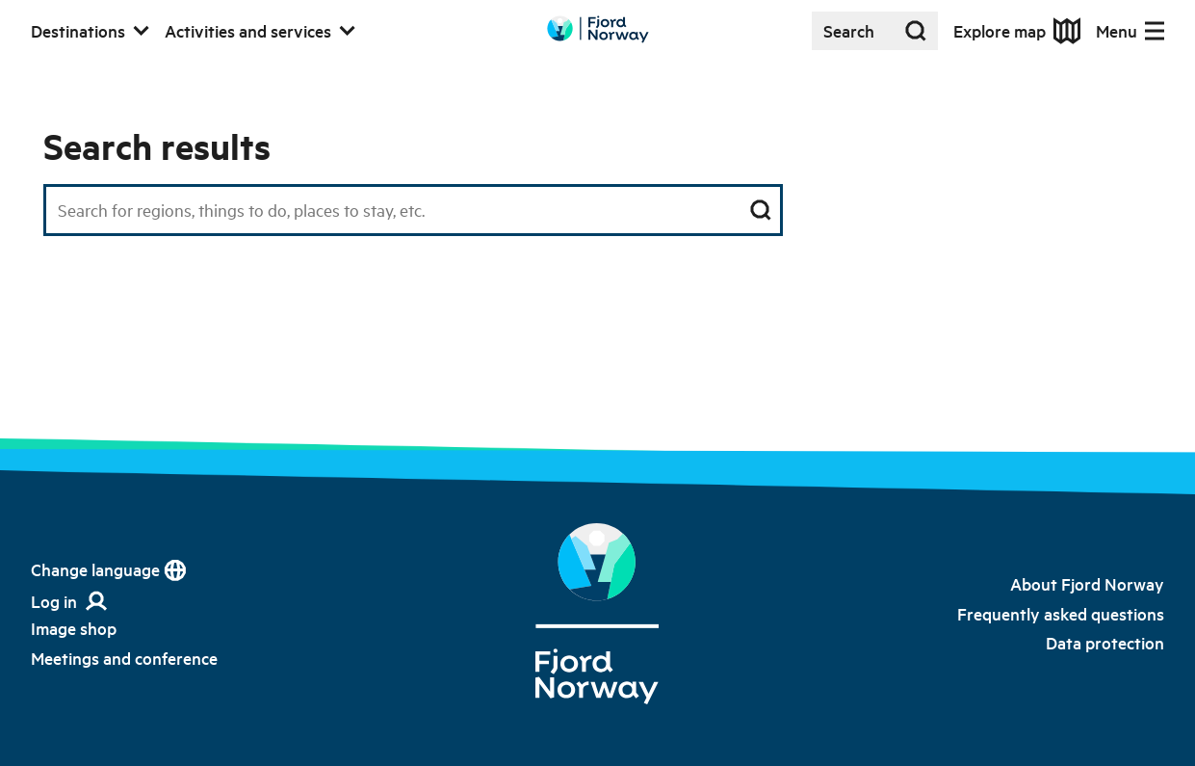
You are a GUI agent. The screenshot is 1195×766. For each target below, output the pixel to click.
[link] (74, 629)
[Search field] (413, 210)
